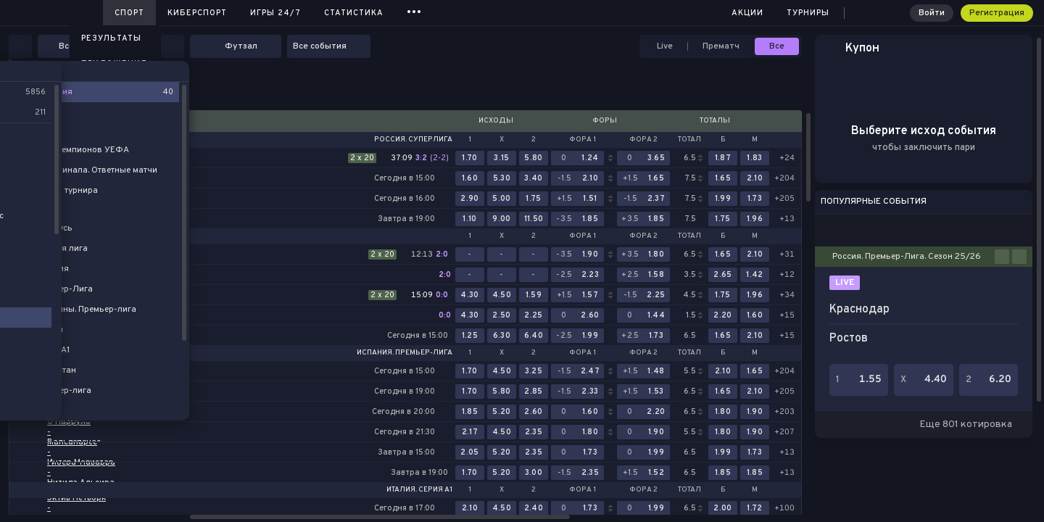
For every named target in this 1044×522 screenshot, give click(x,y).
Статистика (354, 13)
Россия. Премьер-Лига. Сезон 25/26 (906, 256)
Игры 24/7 (275, 13)
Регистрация (996, 13)
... (414, 10)
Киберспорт (197, 13)
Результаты (111, 38)
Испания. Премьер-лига (404, 353)
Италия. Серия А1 (419, 490)
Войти (932, 13)
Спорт (129, 13)
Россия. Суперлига (413, 140)
